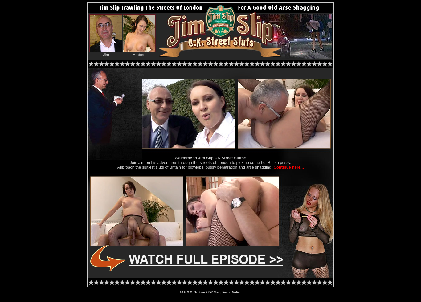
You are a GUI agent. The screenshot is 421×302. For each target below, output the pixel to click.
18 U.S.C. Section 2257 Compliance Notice (210, 292)
